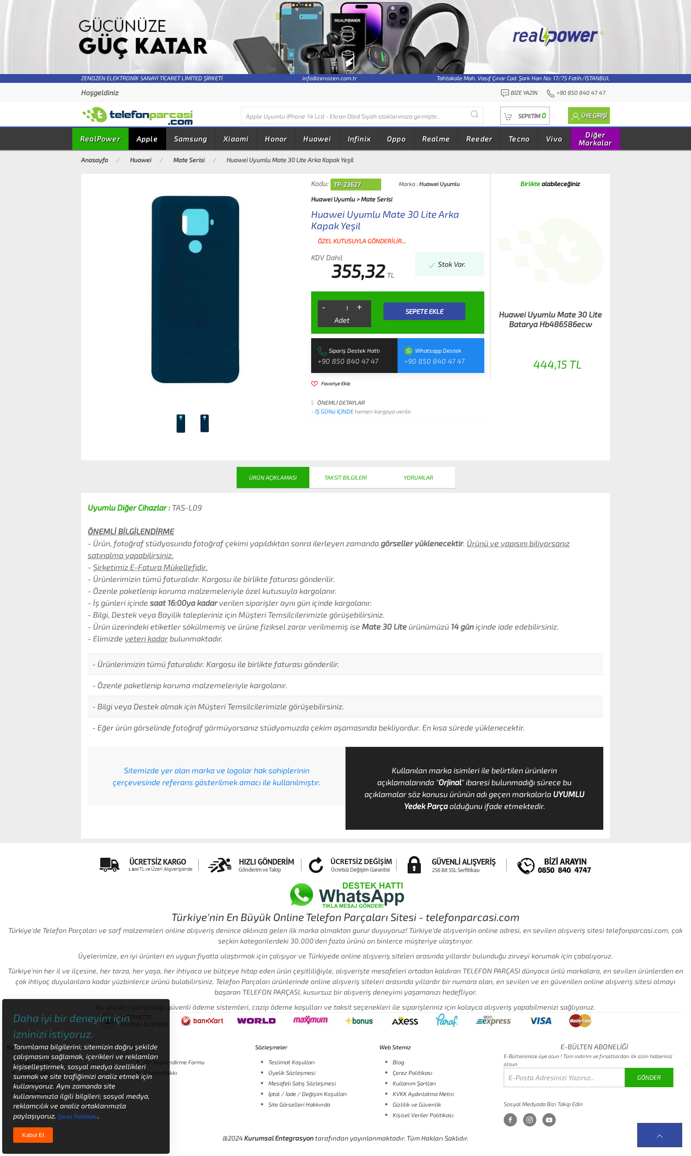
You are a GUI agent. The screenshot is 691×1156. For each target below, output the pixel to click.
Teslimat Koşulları (291, 1062)
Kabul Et (33, 1135)
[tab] (181, 424)
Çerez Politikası (412, 1072)
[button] (525, 116)
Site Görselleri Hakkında (299, 1104)
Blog (398, 1062)
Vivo (554, 138)
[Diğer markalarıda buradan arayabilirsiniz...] (362, 115)
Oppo (396, 138)
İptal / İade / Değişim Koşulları (307, 1093)
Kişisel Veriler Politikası (423, 1115)
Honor (276, 138)
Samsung (190, 138)
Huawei (317, 138)
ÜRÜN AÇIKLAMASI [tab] (273, 477)
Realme (436, 138)
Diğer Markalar (595, 139)
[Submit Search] (474, 114)
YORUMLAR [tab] (418, 477)
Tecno (519, 138)
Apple (147, 138)
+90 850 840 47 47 (348, 361)
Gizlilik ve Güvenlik (417, 1104)
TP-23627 (347, 184)
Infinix (359, 138)
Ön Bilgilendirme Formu (174, 1062)
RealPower (100, 138)
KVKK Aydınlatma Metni (423, 1093)
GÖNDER (649, 1077)
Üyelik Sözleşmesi (292, 1072)
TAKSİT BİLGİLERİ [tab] (345, 477)
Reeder (479, 138)
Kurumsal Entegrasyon (279, 1138)
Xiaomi (236, 138)
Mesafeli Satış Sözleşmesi (302, 1083)
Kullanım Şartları (414, 1083)
